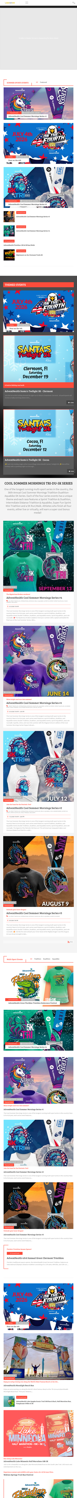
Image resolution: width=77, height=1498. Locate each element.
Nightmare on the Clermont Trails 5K (29, 255)
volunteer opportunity (26, 707)
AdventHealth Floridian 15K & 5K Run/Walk (19, 245)
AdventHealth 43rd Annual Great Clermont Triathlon (35, 1258)
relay (36, 601)
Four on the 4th (14, 160)
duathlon (35, 706)
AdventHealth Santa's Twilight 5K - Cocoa (27, 459)
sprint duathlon (59, 601)
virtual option (37, 707)
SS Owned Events (9, 241)
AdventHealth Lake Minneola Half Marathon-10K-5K (26, 1461)
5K (9, 601)
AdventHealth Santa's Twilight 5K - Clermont (29, 391)
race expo (14, 602)
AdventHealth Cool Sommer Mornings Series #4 (33, 231)
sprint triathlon (15, 601)
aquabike (40, 601)
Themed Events (14, 113)
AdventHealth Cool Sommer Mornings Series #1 (27, 116)
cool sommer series (55, 811)
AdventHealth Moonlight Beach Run (19, 1385)
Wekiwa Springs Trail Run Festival (18, 1474)
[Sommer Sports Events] (10, 3)
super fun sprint (49, 601)
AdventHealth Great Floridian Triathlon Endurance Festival (32, 1003)
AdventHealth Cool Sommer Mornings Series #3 (33, 217)
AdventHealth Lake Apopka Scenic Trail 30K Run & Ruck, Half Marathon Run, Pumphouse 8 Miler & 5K (43, 1402)
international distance (27, 601)
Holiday (10, 157)
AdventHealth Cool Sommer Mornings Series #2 (27, 204)
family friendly (14, 707)
